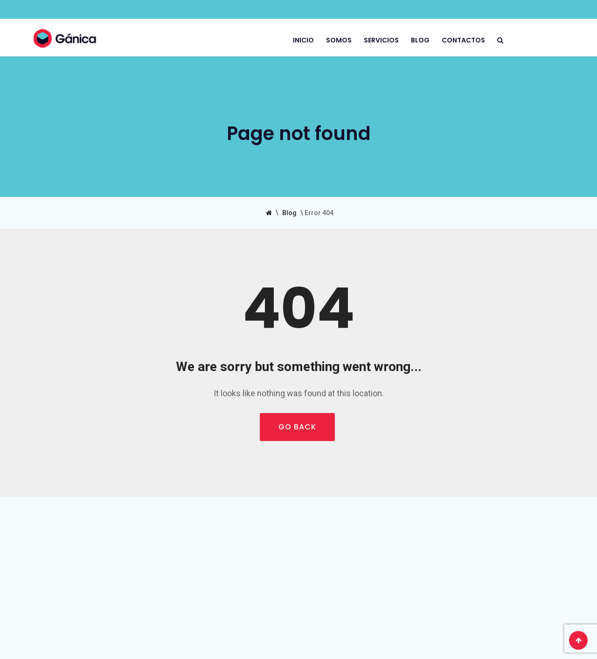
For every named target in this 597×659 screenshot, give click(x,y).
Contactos (463, 39)
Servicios (381, 39)
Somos (339, 39)
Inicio (303, 39)
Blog (420, 39)
